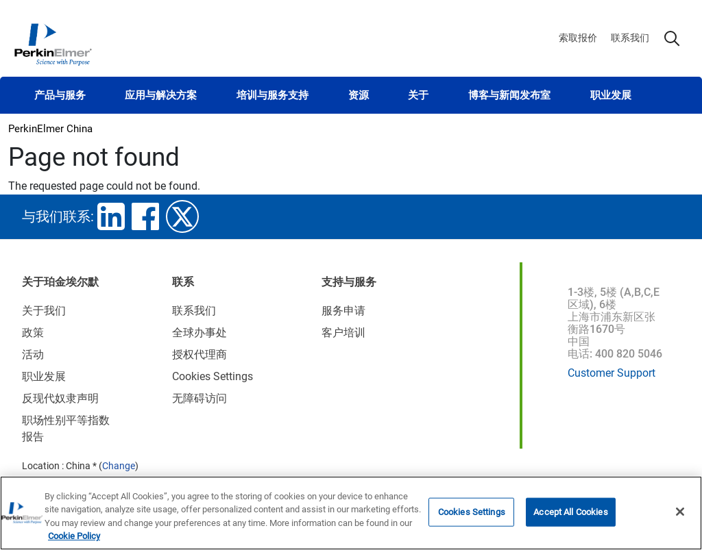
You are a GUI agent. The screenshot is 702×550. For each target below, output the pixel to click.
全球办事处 (199, 332)
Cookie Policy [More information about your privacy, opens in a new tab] (74, 537)
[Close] (680, 512)
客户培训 (343, 332)
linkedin (111, 216)
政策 (33, 332)
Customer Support (611, 372)
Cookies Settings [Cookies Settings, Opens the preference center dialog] (471, 512)
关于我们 (44, 310)
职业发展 (610, 95)
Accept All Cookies (570, 512)
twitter (182, 216)
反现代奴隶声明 (60, 398)
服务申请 (343, 310)
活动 (33, 354)
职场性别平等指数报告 (66, 428)
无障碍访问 (199, 398)
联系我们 (630, 37)
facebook (145, 216)
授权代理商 (199, 354)
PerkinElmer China (50, 129)
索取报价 (578, 37)
